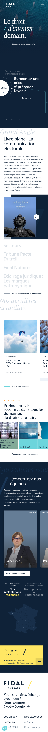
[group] (9, 435)
